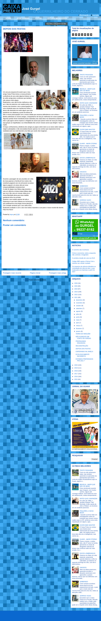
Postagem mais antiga (57, 273)
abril (77, 323)
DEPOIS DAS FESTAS (83, 349)
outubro (78, 305)
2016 (76, 376)
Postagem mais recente (12, 273)
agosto (78, 311)
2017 (76, 373)
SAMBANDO (84, 186)
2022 (76, 294)
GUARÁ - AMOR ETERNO (88, 143)
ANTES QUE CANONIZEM (88, 103)
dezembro (79, 300)
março (78, 325)
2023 (76, 292)
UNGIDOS (83, 172)
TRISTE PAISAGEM (86, 75)
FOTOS (38, 18)
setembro (79, 308)
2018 (76, 371)
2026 (76, 283)
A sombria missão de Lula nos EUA (83, 258)
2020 (76, 365)
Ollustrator (59, 617)
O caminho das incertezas (80, 250)
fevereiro (79, 328)
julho (78, 314)
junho (78, 317)
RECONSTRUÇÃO (82, 346)
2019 (76, 368)
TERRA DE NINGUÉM (83, 334)
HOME (8, 18)
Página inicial (35, 273)
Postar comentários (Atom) (37, 280)
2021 (76, 297)
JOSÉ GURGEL (23, 18)
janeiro (78, 331)
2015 (76, 379)
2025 (76, 286)
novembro (79, 303)
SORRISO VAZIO (85, 200)
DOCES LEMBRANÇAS (87, 158)
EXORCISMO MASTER (87, 129)
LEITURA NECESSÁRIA (57, 18)
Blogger (75, 617)
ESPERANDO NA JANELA (84, 351)
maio (78, 320)
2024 (76, 289)
